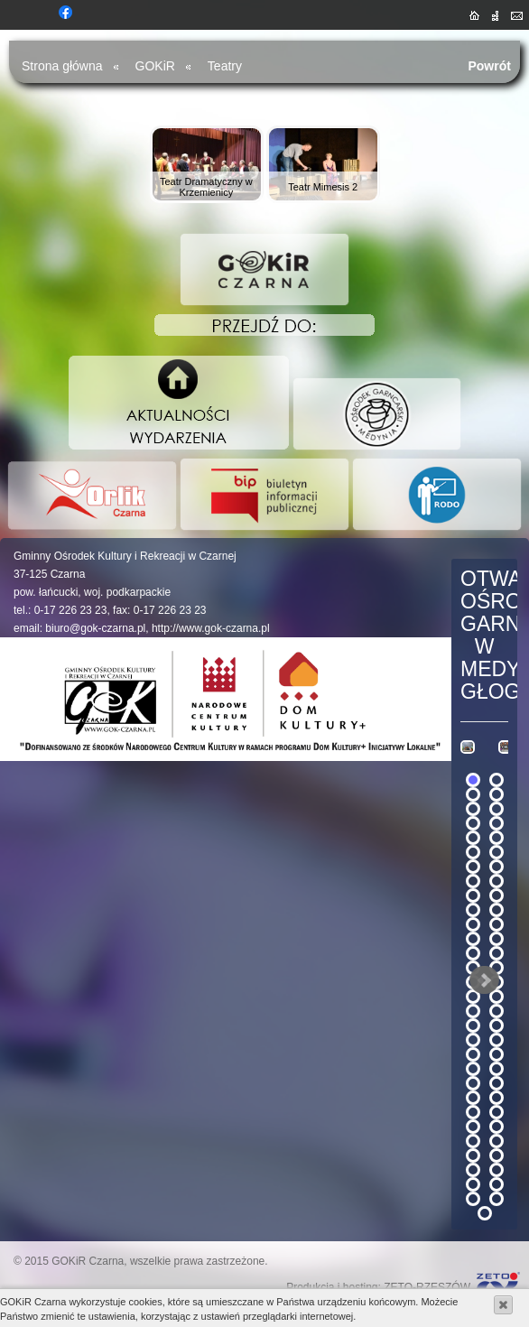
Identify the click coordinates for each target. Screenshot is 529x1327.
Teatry (225, 66)
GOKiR (155, 66)
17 (473, 895)
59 (473, 1199)
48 (496, 1112)
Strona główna (62, 66)
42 (496, 1069)
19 (473, 910)
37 (473, 1040)
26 (496, 953)
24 (496, 939)
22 (496, 924)
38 (496, 1040)
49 (473, 1126)
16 (496, 881)
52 (496, 1141)
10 (496, 838)
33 (473, 1011)
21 (473, 924)
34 (496, 1011)
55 (473, 1170)
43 (473, 1083)
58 (496, 1184)
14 (496, 866)
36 (496, 1025)
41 (473, 1069)
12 (496, 852)
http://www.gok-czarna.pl (211, 628)
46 (496, 1097)
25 (473, 953)
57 (473, 1184)
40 (496, 1054)
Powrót (489, 66)
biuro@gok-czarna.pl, (96, 628)
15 (473, 881)
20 (496, 910)
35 (473, 1025)
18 (496, 895)
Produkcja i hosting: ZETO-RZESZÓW (378, 1287)
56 (496, 1170)
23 (473, 939)
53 (473, 1155)
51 (473, 1141)
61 (485, 1213)
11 (473, 852)
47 (473, 1112)
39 (473, 1054)
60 (496, 1199)
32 (496, 996)
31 (473, 996)
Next (484, 980)
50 (496, 1126)
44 (496, 1083)
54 (496, 1155)
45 (473, 1097)
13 (473, 866)
